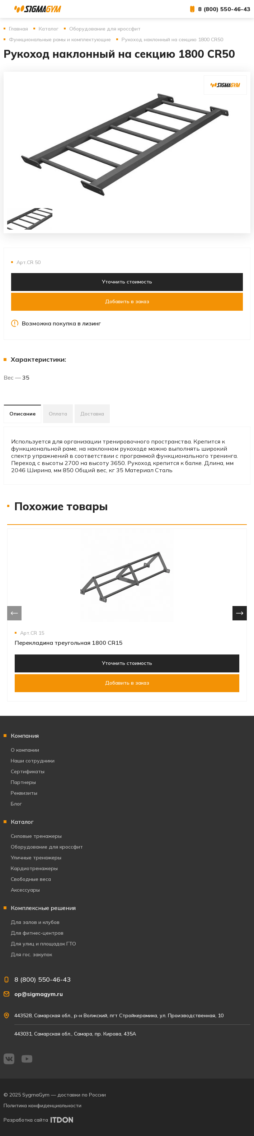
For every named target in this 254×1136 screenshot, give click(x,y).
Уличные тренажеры (36, 857)
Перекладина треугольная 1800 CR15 (69, 642)
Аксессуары (25, 890)
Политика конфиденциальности (42, 1105)
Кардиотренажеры (34, 868)
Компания (25, 735)
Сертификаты (27, 771)
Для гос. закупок (31, 954)
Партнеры (23, 782)
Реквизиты (24, 793)
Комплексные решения (43, 907)
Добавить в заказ (127, 301)
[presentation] (14, 613)
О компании (25, 750)
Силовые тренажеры (36, 836)
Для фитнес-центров (37, 933)
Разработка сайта (26, 1120)
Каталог (22, 821)
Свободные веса (31, 879)
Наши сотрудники (33, 760)
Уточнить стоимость (127, 281)
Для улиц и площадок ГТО (43, 943)
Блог (16, 804)
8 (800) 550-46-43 (224, 9)
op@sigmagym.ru (38, 993)
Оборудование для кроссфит (47, 847)
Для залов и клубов (35, 922)
